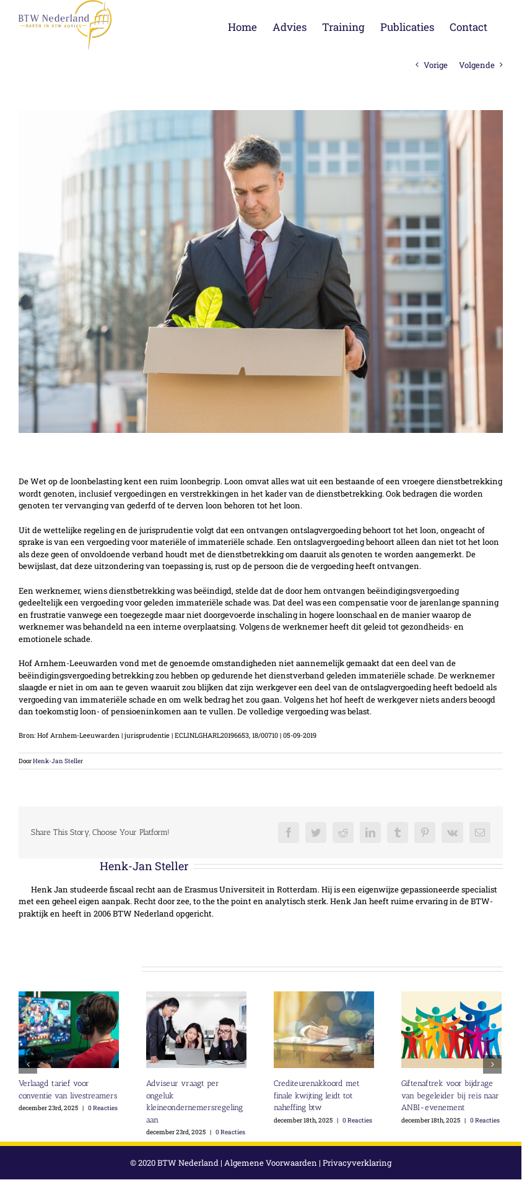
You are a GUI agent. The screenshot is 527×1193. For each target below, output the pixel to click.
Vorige (436, 65)
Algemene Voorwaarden (270, 1162)
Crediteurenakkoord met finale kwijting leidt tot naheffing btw (317, 1095)
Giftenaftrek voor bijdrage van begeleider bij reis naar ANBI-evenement (450, 1095)
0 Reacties (103, 1108)
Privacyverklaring (357, 1162)
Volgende (477, 65)
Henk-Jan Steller (58, 761)
